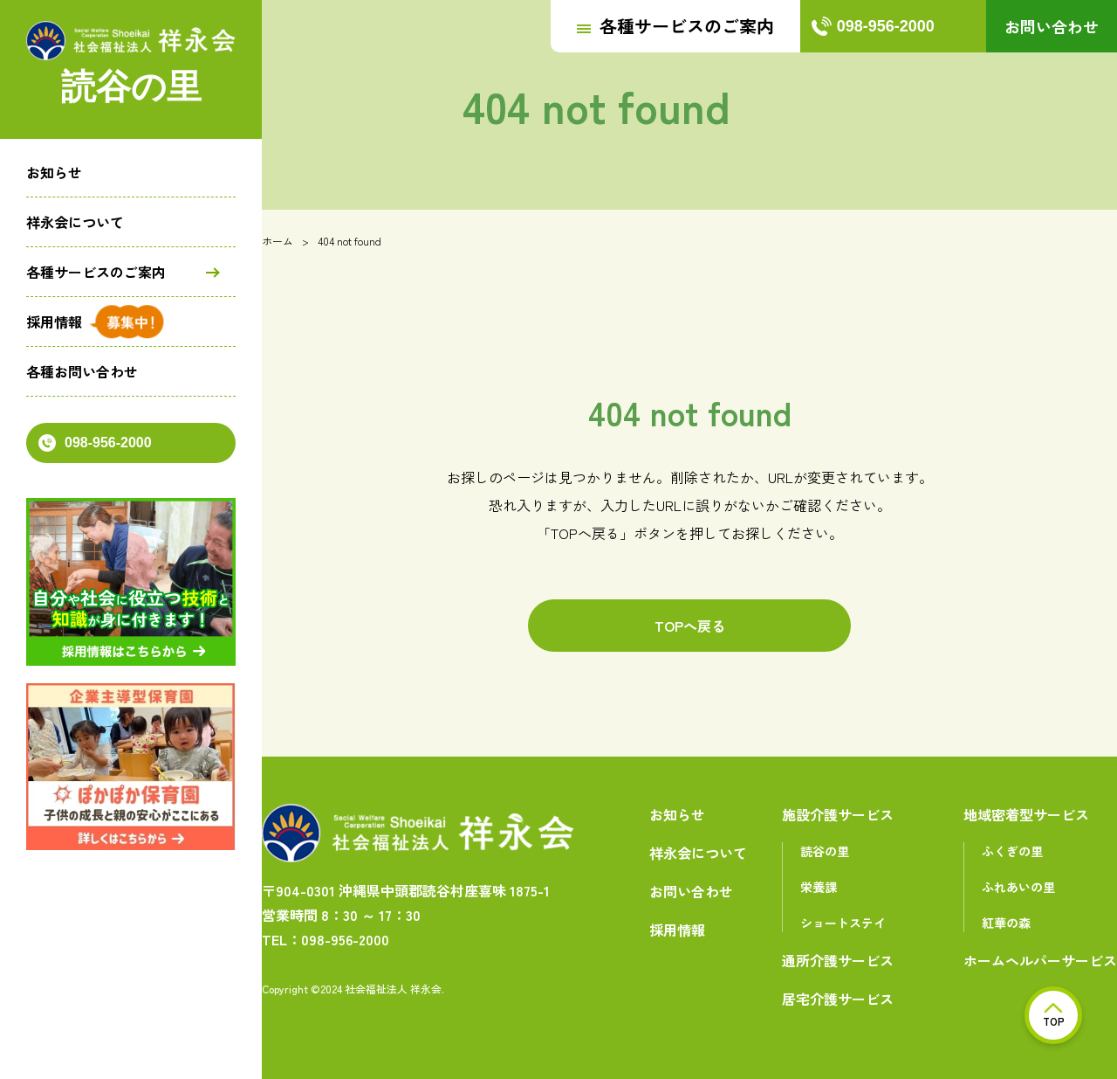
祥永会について (75, 221)
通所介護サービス (838, 960)
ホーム (277, 240)
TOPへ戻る (689, 625)
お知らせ (54, 172)
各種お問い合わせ (82, 371)
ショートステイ (843, 922)
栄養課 (818, 887)
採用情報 (54, 321)
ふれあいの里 (1018, 887)
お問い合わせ (1051, 26)
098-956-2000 (95, 443)
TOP (1054, 1015)
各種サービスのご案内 (96, 271)
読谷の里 (824, 851)
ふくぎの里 (1012, 851)
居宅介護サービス (838, 998)
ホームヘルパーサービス (1040, 960)
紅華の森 (1006, 922)
